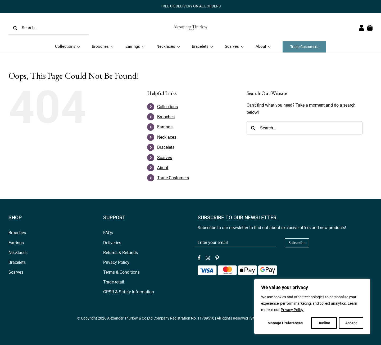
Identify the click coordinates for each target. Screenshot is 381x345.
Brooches (166, 116)
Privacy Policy (292, 310)
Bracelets (165, 147)
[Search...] (48, 27)
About (162, 167)
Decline (324, 323)
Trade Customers (173, 177)
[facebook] (199, 257)
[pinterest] (217, 257)
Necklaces (166, 137)
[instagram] (208, 257)
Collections (167, 106)
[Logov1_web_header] (190, 22)
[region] (312, 306)
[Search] (15, 27)
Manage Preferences (285, 323)
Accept (351, 323)
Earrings (165, 126)
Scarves (164, 157)
